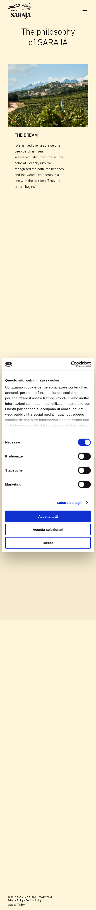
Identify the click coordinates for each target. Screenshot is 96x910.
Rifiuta (48, 543)
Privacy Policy (15, 900)
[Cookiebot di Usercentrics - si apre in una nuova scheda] (71, 364)
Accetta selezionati (48, 529)
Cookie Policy (33, 900)
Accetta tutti (48, 516)
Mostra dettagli (69, 503)
